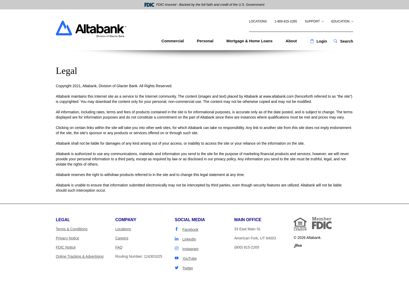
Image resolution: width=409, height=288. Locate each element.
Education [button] (340, 21)
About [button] (291, 41)
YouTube (189, 258)
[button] (318, 41)
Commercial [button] (172, 41)
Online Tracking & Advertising (80, 256)
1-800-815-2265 (286, 21)
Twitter (187, 268)
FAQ (119, 247)
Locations (258, 21)
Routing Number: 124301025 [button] (138, 256)
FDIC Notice (66, 247)
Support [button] (312, 21)
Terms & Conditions (71, 229)
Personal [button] (205, 41)
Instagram (190, 249)
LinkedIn (189, 239)
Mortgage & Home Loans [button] (249, 41)
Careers (121, 238)
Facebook (190, 229)
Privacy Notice (67, 238)
